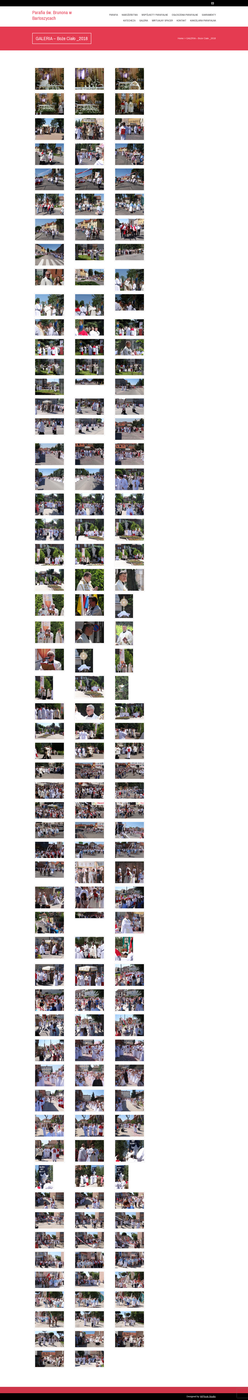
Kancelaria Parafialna (203, 20)
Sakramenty (209, 14)
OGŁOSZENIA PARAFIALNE (185, 14)
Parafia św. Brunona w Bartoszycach (52, 15)
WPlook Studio (208, 1396)
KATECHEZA (129, 20)
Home (181, 38)
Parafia (113, 14)
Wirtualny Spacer (162, 20)
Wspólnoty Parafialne (155, 14)
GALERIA (143, 20)
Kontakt (181, 20)
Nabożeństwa (130, 14)
